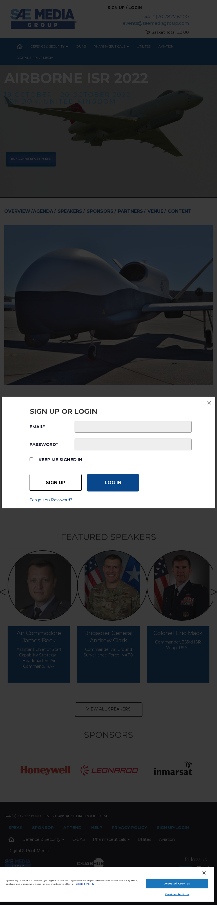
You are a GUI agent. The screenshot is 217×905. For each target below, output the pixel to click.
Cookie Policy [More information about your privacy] (84, 883)
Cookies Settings (177, 894)
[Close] (204, 873)
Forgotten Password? (51, 499)
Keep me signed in (60, 459)
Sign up (55, 482)
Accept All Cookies (177, 883)
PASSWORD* (44, 444)
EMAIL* (37, 426)
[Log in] (113, 482)
